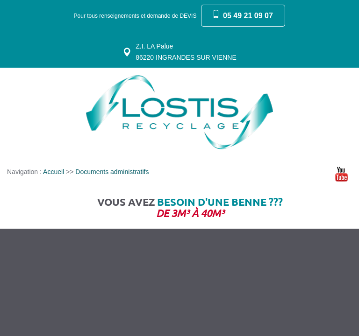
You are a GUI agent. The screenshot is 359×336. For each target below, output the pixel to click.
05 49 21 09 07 (248, 16)
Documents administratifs (112, 171)
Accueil (53, 171)
